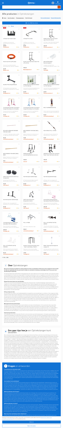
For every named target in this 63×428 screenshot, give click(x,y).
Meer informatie (31, 426)
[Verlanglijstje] (58, 2)
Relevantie (4, 26)
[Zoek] (59, 7)
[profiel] (53, 2)
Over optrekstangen (45, 17)
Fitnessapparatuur (20, 18)
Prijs (9, 26)
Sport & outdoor (11, 18)
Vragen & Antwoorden (56, 17)
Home (4, 18)
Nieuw (12, 26)
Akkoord (31, 422)
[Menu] (3, 3)
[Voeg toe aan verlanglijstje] (18, 29)
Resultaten (32, 23)
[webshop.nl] (31, 3)
